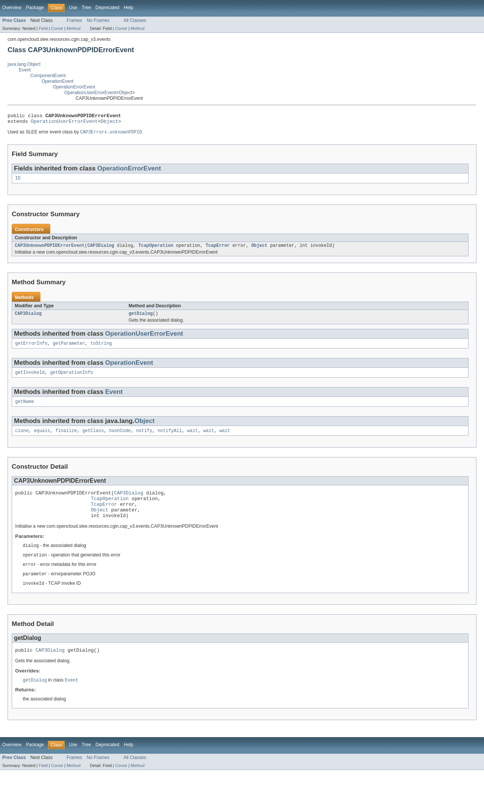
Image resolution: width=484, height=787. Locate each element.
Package (35, 7)
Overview (12, 7)
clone (22, 438)
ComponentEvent (48, 75)
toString (101, 349)
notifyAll (170, 438)
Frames (74, 20)
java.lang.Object (24, 64)
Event (25, 70)
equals (42, 438)
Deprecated (107, 7)
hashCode (120, 438)
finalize (66, 438)
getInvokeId (30, 379)
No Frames (98, 20)
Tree (86, 7)
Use (73, 7)
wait (192, 438)
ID (17, 181)
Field (43, 28)
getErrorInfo (31, 349)
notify (144, 438)
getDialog (141, 318)
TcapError (218, 249)
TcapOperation (155, 249)
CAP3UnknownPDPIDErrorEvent (50, 249)
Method (73, 28)
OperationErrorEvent (74, 87)
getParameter (69, 349)
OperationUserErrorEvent (90, 92)
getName (24, 409)
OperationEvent (57, 81)
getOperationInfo (71, 379)
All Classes (134, 20)
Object (125, 92)
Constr (57, 28)
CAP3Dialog (100, 249)
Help (128, 7)
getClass (93, 438)
